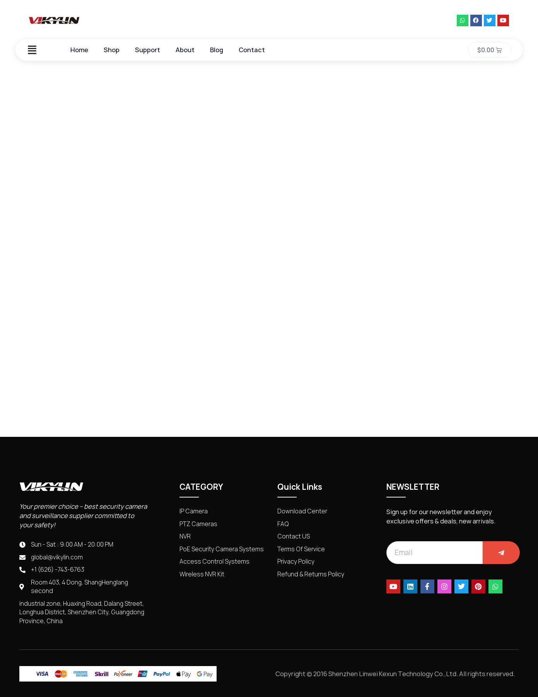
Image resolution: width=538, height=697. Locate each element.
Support (147, 50)
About (185, 50)
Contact (252, 50)
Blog (216, 50)
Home (79, 50)
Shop (112, 50)
